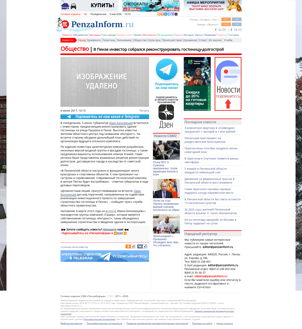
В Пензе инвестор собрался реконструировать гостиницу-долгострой (158, 49)
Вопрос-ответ (124, 35)
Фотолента (149, 35)
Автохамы (95, 35)
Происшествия (172, 40)
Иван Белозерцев (121, 123)
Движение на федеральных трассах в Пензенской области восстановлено (209, 180)
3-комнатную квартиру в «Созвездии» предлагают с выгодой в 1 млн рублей (210, 129)
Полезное (210, 35)
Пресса (178, 35)
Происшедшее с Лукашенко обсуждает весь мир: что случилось (166, 241)
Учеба (228, 40)
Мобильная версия (71, 323)
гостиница (65, 246)
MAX (120, 233)
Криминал (190, 40)
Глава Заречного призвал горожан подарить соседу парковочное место (209, 191)
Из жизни (215, 40)
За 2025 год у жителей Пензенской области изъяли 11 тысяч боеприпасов (211, 211)
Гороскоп (222, 35)
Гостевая (234, 35)
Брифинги (94, 40)
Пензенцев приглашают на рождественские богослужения (205, 140)
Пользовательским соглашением (99, 319)
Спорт (203, 40)
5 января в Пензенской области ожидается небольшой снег (206, 170)
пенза (75, 246)
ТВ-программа (165, 35)
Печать (144, 110)
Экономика (124, 40)
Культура (154, 40)
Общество (140, 40)
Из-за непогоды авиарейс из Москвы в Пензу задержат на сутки (210, 221)
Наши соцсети (224, 323)
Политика (108, 40)
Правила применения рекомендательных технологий (157, 323)
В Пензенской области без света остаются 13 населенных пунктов (213, 201)
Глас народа (109, 35)
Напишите (110, 229)
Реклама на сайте (202, 323)
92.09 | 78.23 (228, 30)
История (189, 35)
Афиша (199, 35)
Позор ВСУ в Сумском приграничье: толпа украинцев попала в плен (165, 168)
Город (82, 40)
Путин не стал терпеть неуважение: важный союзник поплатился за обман (166, 205)
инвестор (83, 246)
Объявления (80, 35)
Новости (67, 35)
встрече (111, 211)
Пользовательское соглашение (104, 323)
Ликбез (138, 35)
